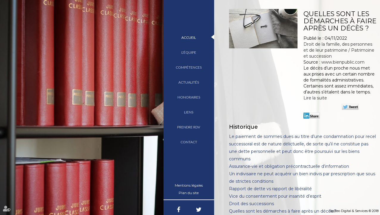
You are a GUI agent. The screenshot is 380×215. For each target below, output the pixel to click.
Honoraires (188, 97)
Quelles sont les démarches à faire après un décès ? (283, 211)
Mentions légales (189, 185)
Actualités (188, 82)
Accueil (188, 37)
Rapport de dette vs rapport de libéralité (270, 188)
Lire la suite (315, 98)
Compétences (189, 67)
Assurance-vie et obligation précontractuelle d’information (289, 166)
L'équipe (188, 52)
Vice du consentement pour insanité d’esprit (275, 196)
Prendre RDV (188, 127)
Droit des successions (251, 203)
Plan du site (189, 193)
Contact (188, 142)
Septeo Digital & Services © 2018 (354, 211)
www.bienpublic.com (343, 62)
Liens (188, 112)
